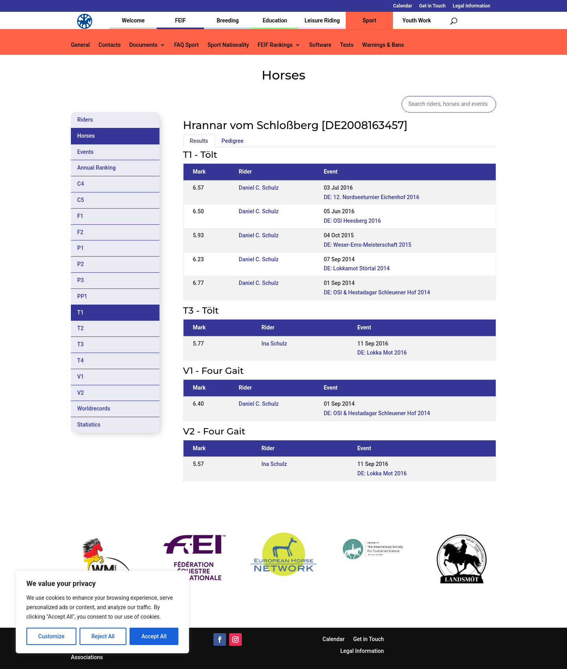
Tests (346, 45)
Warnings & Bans (383, 45)
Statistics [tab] (88, 424)
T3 (80, 344)
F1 (80, 216)
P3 (80, 280)
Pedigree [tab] (233, 141)
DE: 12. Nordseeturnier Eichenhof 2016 (371, 197)
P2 (80, 264)
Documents (143, 45)
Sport (369, 20)
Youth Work (416, 20)
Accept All (154, 636)
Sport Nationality (228, 45)
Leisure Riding (322, 20)
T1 (80, 312)
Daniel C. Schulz (258, 188)
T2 (80, 328)
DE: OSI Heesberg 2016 (352, 221)
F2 (80, 232)
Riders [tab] (85, 119)
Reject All (103, 636)
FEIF (180, 20)
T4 (80, 360)
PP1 (82, 296)
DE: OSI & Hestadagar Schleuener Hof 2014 (377, 292)
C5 (80, 200)
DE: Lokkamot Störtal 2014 (356, 268)
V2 (80, 393)
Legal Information (471, 6)
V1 (80, 376)
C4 (80, 184)
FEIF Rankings (275, 45)
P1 (80, 248)
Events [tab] (85, 152)
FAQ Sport (186, 45)
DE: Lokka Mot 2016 (382, 352)
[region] (102, 612)
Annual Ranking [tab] (96, 167)
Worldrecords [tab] (93, 408)
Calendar (402, 6)
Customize (51, 636)
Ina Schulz (274, 343)
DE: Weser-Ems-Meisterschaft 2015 (367, 245)
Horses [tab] (86, 136)
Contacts (109, 45)
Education (275, 20)
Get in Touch (432, 6)
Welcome (133, 20)
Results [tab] (199, 141)
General (80, 45)
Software (320, 45)
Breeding (228, 20)
